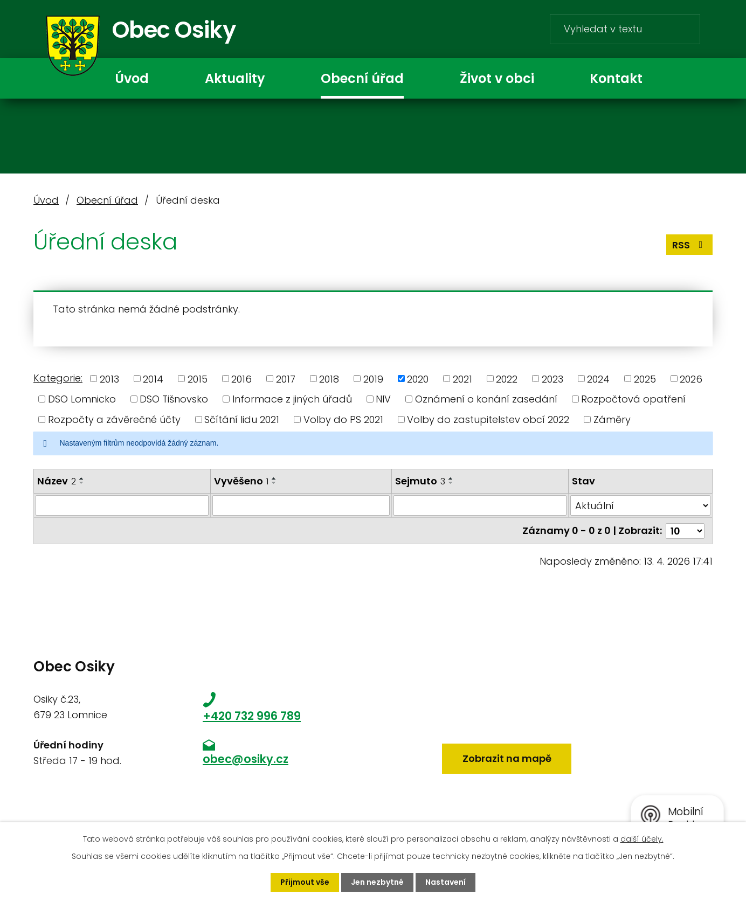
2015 (198, 378)
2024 (598, 378)
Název (56, 481)
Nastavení (445, 882)
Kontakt (616, 78)
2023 (552, 378)
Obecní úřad (362, 78)
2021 (462, 378)
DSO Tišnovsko (174, 399)
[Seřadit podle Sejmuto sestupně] (451, 483)
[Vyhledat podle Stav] (640, 505)
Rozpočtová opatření (633, 399)
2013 (109, 378)
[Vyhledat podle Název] (122, 505)
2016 (241, 378)
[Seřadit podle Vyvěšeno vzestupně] (274, 478)
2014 (153, 378)
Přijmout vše (304, 882)
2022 (506, 378)
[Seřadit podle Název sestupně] (82, 483)
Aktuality (235, 78)
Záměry (612, 419)
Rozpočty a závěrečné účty (114, 419)
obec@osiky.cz (245, 759)
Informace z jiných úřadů (292, 399)
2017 (285, 378)
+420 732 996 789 (252, 716)
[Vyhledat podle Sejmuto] (480, 505)
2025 (645, 378)
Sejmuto (420, 481)
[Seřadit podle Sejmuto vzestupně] (451, 478)
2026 (691, 378)
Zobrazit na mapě (506, 758)
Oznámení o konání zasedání (486, 399)
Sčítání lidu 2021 (241, 419)
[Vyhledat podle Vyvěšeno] (300, 505)
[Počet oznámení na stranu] (685, 530)
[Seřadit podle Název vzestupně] (82, 478)
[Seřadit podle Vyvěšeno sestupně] (274, 483)
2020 (418, 378)
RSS (689, 245)
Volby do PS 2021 (343, 419)
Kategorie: (57, 378)
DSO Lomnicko (82, 399)
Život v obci (497, 78)
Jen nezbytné (377, 882)
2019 (373, 378)
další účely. (642, 839)
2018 (329, 378)
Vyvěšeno (241, 481)
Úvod (132, 78)
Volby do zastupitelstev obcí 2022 (488, 419)
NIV (383, 399)
